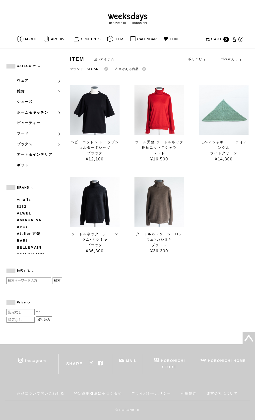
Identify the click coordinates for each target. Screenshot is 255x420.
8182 (22, 207)
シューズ (25, 102)
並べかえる (231, 59)
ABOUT (31, 39)
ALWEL (24, 213)
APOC (23, 227)
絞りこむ (197, 59)
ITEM (119, 39)
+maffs (24, 200)
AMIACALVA (29, 220)
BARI (22, 241)
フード (39, 133)
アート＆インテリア (35, 154)
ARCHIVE (59, 39)
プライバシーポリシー (151, 393)
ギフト (23, 165)
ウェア (39, 80)
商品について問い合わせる (40, 393)
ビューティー (29, 123)
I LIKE (175, 39)
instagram (35, 361)
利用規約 (189, 393)
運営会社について (222, 393)
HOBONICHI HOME (227, 361)
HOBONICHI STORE (173, 364)
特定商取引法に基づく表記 (98, 393)
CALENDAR (147, 39)
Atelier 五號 (29, 234)
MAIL (131, 361)
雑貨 (39, 91)
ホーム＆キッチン (39, 112)
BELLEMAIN (29, 247)
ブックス (39, 144)
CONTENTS (91, 39)
